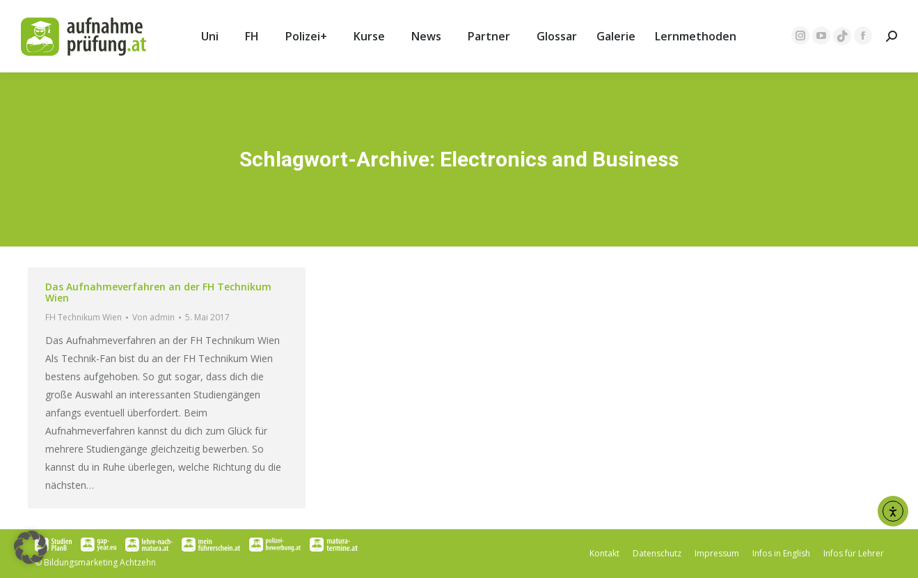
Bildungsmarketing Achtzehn (100, 562)
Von (153, 317)
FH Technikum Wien (83, 317)
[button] (30, 547)
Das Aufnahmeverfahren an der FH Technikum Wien (158, 292)
